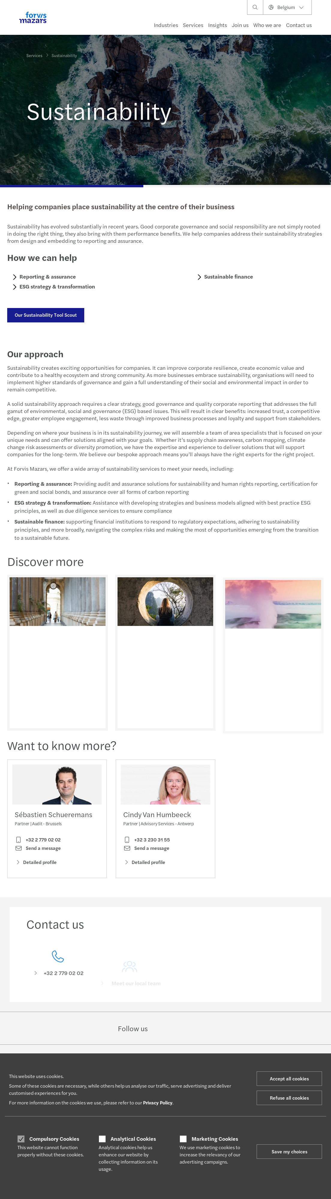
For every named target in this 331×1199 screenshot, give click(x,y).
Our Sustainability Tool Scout (45, 314)
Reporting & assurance (47, 276)
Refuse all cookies (289, 1097)
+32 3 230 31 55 (146, 851)
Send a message (38, 850)
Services (193, 25)
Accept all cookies (289, 1078)
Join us (240, 25)
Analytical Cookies (133, 1138)
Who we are (267, 25)
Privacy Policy (157, 1102)
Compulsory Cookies (54, 1138)
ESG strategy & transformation (56, 286)
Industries (166, 25)
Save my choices (289, 1151)
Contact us (299, 25)
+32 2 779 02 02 (38, 841)
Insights (217, 25)
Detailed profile (36, 864)
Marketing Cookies (215, 1138)
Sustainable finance (227, 276)
